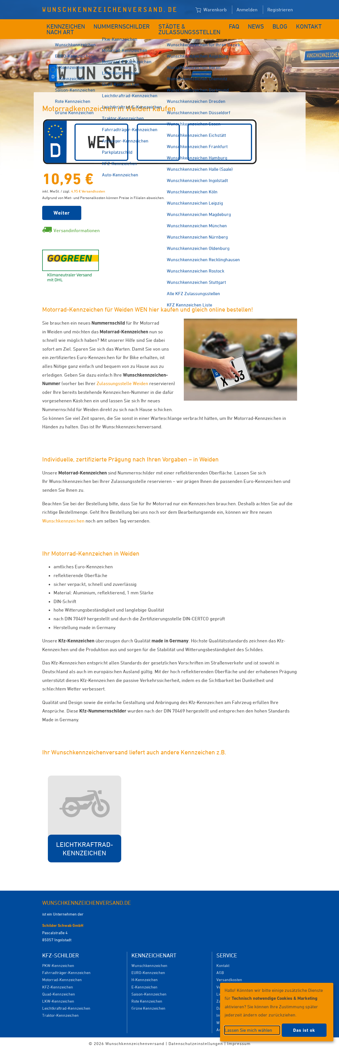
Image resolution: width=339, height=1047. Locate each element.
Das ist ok (304, 1030)
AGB (220, 969)
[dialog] (276, 1012)
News (237, 25)
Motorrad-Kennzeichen (62, 976)
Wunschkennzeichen (63, 518)
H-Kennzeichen (144, 976)
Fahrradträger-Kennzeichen (66, 969)
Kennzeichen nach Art (61, 27)
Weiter (62, 210)
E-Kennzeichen (144, 984)
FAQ (218, 25)
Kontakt (283, 25)
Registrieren (280, 9)
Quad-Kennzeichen (58, 991)
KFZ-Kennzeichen (57, 984)
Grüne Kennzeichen (148, 1005)
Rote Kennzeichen (146, 998)
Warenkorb (211, 10)
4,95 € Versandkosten (88, 188)
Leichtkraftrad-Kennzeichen (66, 1005)
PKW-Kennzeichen (58, 962)
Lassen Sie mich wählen (248, 1030)
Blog (258, 25)
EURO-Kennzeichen (148, 969)
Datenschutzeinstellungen (196, 1040)
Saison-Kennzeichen (149, 991)
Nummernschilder (119, 25)
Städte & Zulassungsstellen (174, 27)
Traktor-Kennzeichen (60, 1012)
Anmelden (246, 9)
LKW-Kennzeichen (58, 998)
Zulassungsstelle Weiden (123, 380)
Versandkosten (229, 976)
